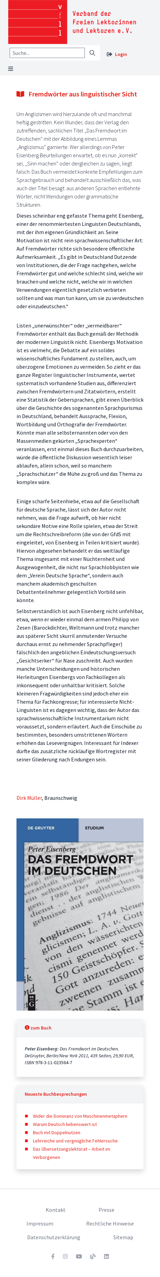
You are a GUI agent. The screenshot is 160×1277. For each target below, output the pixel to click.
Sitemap (123, 1237)
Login (121, 54)
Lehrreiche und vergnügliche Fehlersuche (75, 1141)
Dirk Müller (29, 797)
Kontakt (56, 1209)
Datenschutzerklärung (53, 1237)
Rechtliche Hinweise (110, 1223)
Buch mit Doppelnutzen (56, 1132)
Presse (106, 1209)
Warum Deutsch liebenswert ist (65, 1124)
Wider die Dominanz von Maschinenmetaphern (80, 1116)
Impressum (39, 1223)
